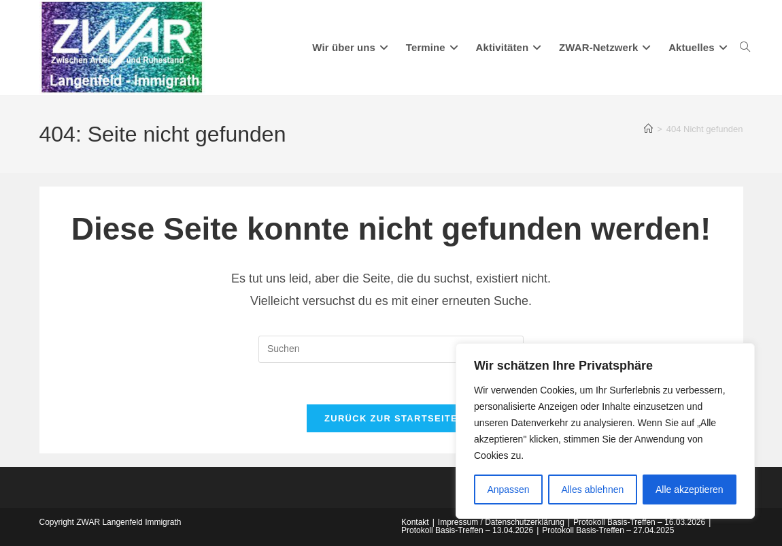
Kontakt (415, 522)
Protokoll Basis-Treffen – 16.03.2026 (639, 522)
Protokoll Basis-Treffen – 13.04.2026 (467, 530)
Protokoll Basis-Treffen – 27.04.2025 (608, 530)
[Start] (648, 129)
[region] (605, 431)
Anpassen (508, 489)
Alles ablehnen (592, 489)
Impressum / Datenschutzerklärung (501, 522)
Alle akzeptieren (690, 489)
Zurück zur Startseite (391, 418)
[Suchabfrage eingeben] (391, 349)
